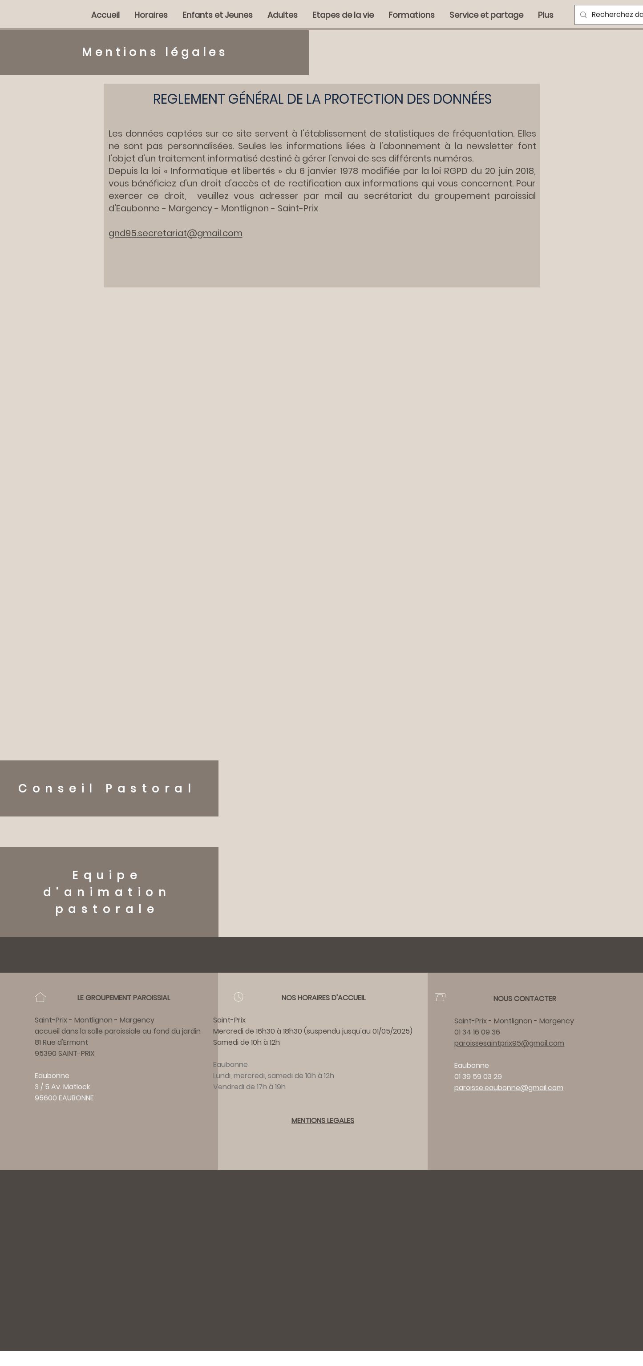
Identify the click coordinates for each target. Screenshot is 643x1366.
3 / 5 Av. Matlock (62, 1087)
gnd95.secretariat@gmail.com (176, 233)
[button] (412, 15)
